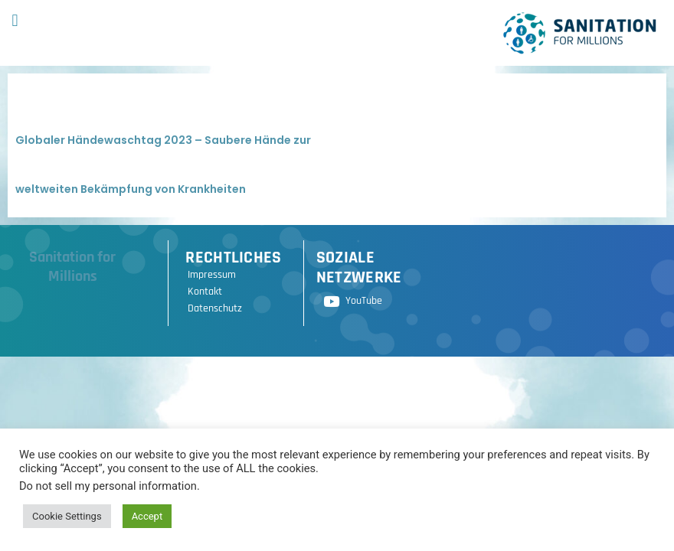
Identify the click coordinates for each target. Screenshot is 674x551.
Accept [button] (147, 516)
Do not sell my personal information (108, 486)
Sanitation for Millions (72, 266)
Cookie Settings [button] (67, 516)
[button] (15, 20)
